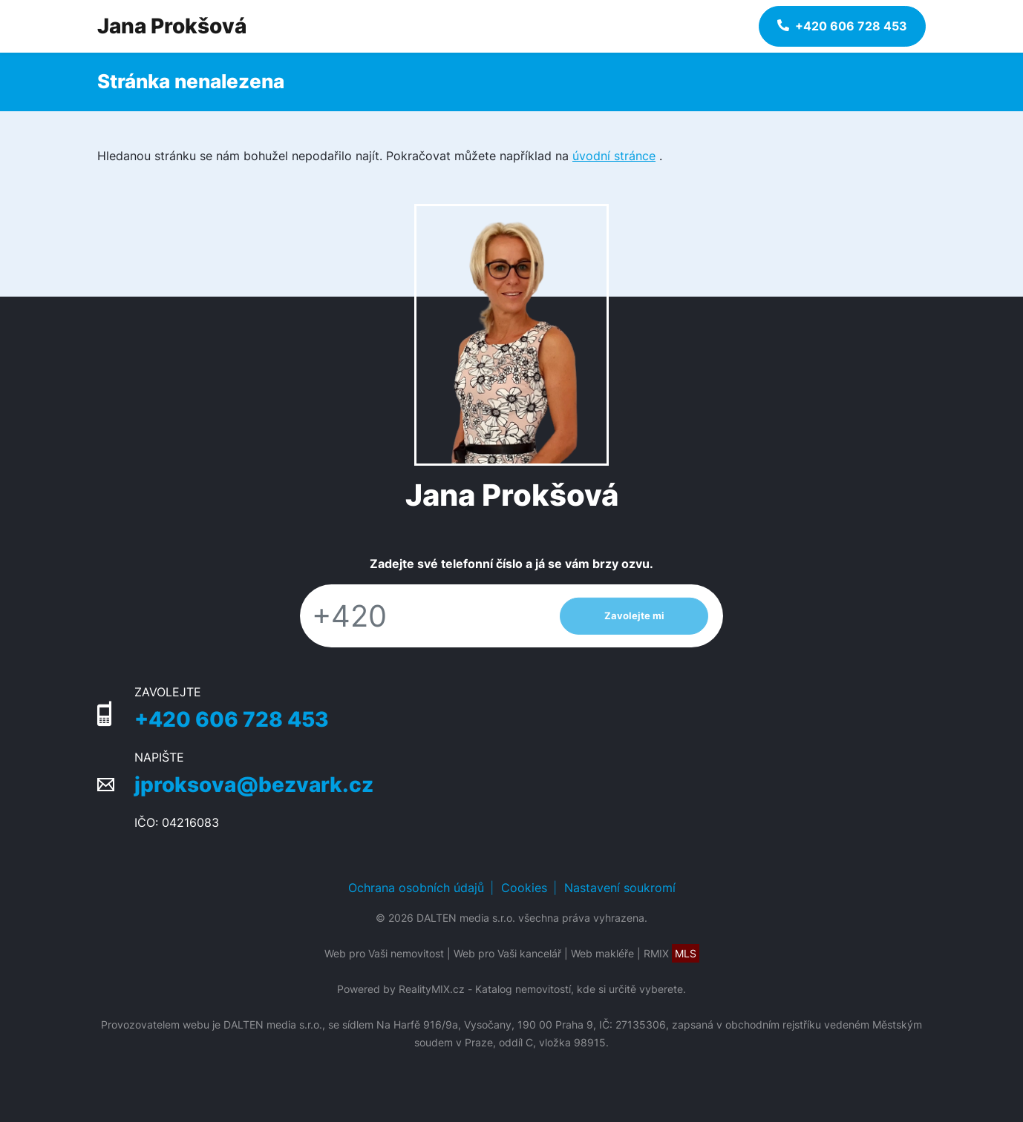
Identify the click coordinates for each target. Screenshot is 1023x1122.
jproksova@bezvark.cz (253, 784)
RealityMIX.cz (432, 989)
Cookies (524, 887)
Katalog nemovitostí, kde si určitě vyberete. (580, 989)
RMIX (671, 953)
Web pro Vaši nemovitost (384, 953)
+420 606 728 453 (231, 719)
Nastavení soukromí (620, 887)
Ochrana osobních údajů (416, 887)
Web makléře (602, 953)
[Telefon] (422, 615)
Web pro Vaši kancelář (507, 953)
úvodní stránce (614, 155)
